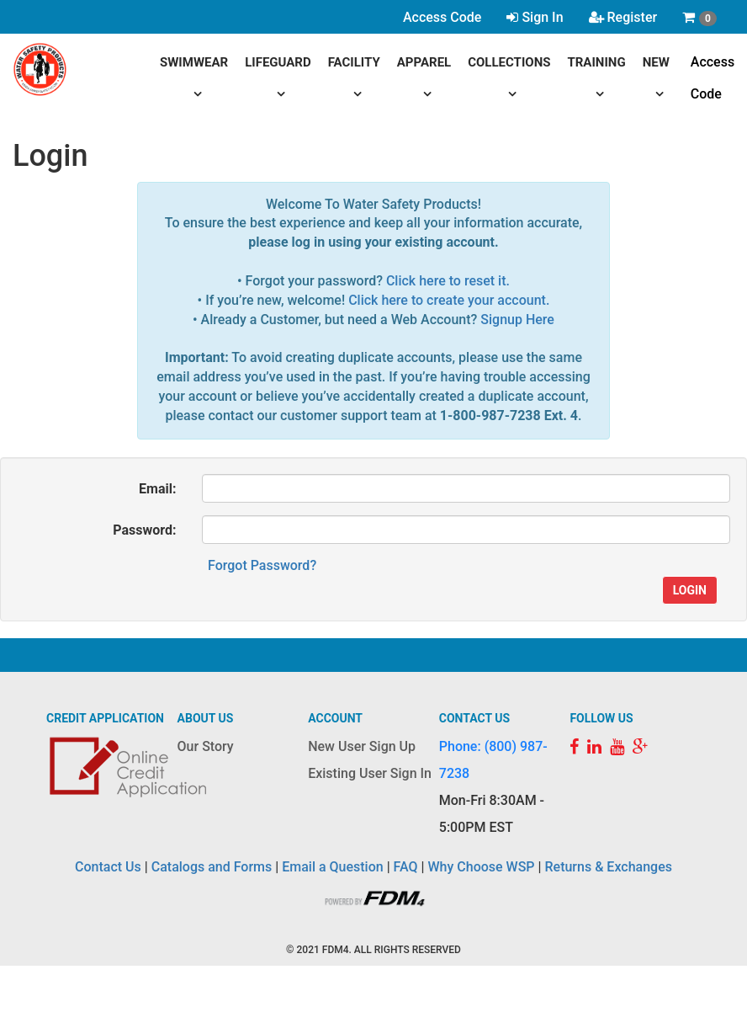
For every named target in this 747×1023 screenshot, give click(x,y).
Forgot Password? (262, 565)
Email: (157, 489)
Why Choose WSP (481, 867)
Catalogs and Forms (212, 867)
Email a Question (332, 867)
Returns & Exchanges (607, 867)
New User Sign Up (362, 746)
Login (690, 590)
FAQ (406, 867)
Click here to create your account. (448, 300)
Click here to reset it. (448, 281)
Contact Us (108, 867)
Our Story (205, 746)
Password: (144, 530)
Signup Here (517, 320)
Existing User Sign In (370, 773)
